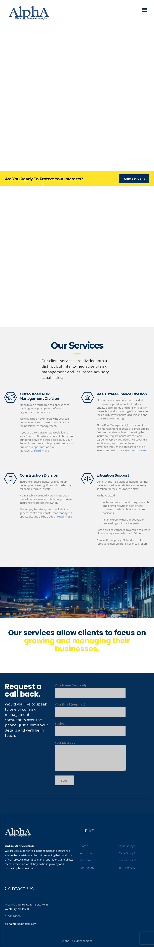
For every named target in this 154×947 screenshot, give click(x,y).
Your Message (90, 756)
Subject (90, 729)
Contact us (87, 867)
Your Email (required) (90, 709)
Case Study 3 (127, 860)
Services (85, 860)
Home (84, 846)
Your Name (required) (90, 690)
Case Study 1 (127, 846)
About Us (86, 853)
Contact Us (135, 179)
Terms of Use (127, 867)
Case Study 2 (127, 853)
